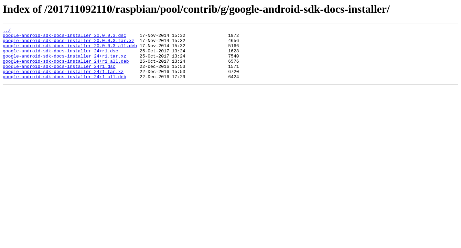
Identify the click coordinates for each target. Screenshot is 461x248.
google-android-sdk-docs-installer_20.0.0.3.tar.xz (68, 43)
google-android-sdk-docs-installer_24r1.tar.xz (63, 81)
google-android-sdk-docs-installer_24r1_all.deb (64, 87)
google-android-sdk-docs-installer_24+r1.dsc (60, 56)
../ (7, 31)
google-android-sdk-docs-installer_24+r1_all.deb (66, 68)
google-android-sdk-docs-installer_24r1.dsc (59, 74)
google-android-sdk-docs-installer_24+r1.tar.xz (64, 62)
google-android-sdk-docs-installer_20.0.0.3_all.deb (70, 49)
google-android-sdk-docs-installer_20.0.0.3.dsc (64, 37)
